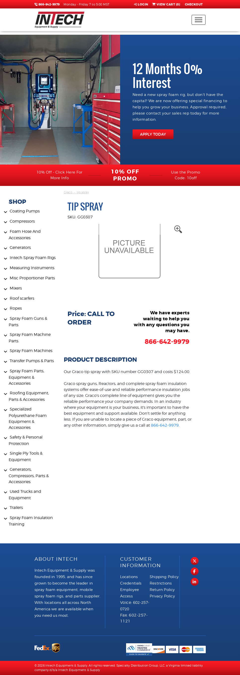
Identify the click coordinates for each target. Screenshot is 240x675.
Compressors (22, 221)
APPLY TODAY (153, 134)
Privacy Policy (162, 596)
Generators (20, 247)
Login (141, 4)
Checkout (193, 4)
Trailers (16, 507)
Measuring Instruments (32, 267)
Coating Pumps (25, 211)
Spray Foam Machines (31, 350)
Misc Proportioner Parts (32, 278)
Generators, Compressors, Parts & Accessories (29, 475)
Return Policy (162, 589)
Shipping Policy (164, 577)
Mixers (16, 288)
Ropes (16, 308)
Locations (129, 577)
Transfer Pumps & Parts (32, 360)
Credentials (131, 583)
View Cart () (166, 4)
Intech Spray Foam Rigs (33, 257)
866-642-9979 (47, 4)
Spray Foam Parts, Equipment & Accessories (26, 377)
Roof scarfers (22, 298)
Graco (68, 192)
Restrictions (161, 583)
